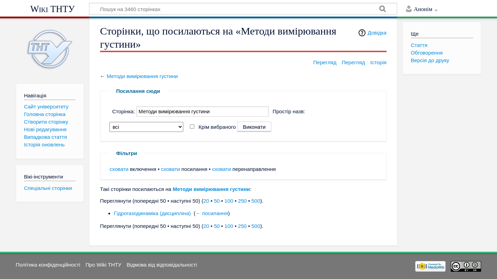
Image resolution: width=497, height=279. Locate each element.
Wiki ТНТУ (52, 9)
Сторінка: (123, 111)
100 (228, 201)
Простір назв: (289, 111)
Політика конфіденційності (48, 265)
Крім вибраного (217, 127)
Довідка (377, 33)
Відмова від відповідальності (162, 265)
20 (206, 201)
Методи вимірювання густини (142, 76)
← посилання (211, 213)
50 (217, 201)
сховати (118, 169)
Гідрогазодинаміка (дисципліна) (152, 213)
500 (256, 201)
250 (242, 201)
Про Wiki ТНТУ (103, 265)
